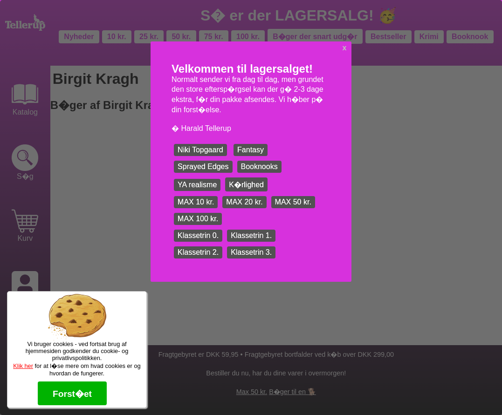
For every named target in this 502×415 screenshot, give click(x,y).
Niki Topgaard (200, 150)
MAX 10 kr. (196, 202)
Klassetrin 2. (198, 252)
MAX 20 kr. (244, 202)
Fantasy (250, 150)
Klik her (23, 365)
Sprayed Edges (203, 166)
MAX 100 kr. (198, 219)
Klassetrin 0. (198, 235)
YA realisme (197, 185)
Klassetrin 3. (251, 252)
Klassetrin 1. (251, 235)
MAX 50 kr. (293, 202)
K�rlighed (246, 185)
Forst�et (72, 394)
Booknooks (259, 166)
